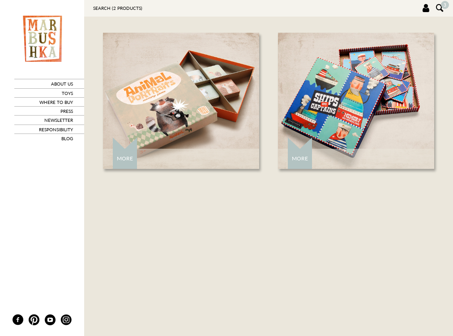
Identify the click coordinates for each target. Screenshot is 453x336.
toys (67, 93)
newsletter (58, 120)
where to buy (56, 102)
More (125, 158)
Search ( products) (117, 8)
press (66, 111)
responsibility (56, 129)
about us (62, 83)
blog (67, 138)
